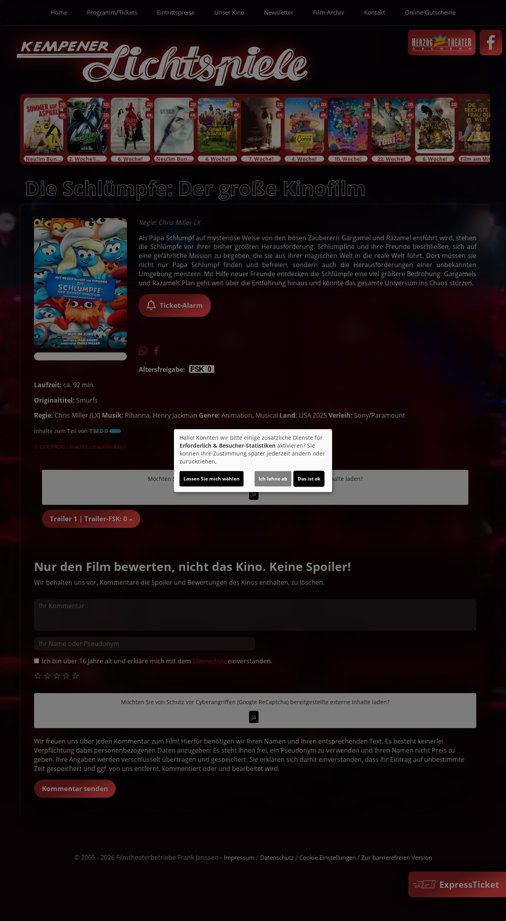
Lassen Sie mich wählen (211, 478)
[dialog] (253, 460)
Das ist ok (309, 478)
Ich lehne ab (273, 478)
